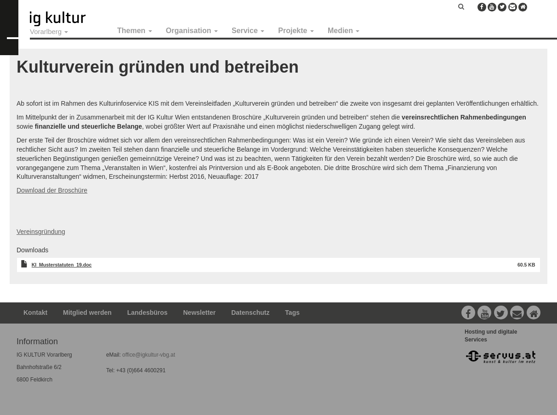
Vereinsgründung (41, 231)
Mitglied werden (87, 312)
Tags (292, 312)
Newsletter (199, 312)
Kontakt (35, 312)
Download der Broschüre (52, 190)
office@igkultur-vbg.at (148, 355)
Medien (344, 30)
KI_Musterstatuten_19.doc (62, 264)
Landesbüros (147, 312)
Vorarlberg (49, 31)
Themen (134, 30)
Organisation (192, 30)
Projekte (296, 30)
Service (248, 30)
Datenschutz (250, 312)
